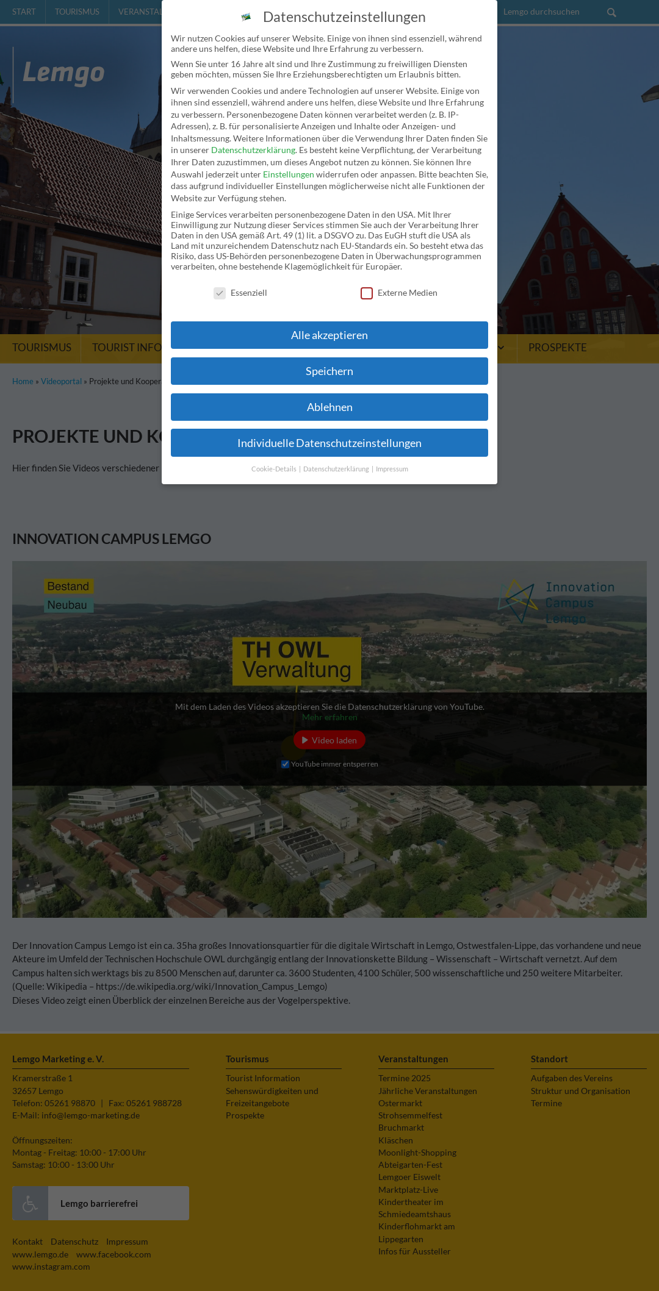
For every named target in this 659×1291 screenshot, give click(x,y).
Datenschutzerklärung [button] (336, 455)
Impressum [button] (392, 455)
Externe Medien (399, 278)
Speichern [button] (329, 357)
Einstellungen (288, 160)
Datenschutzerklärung (253, 136)
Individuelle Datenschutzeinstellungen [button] (329, 429)
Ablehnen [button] (330, 393)
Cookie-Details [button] (274, 455)
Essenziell (240, 278)
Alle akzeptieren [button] (329, 321)
